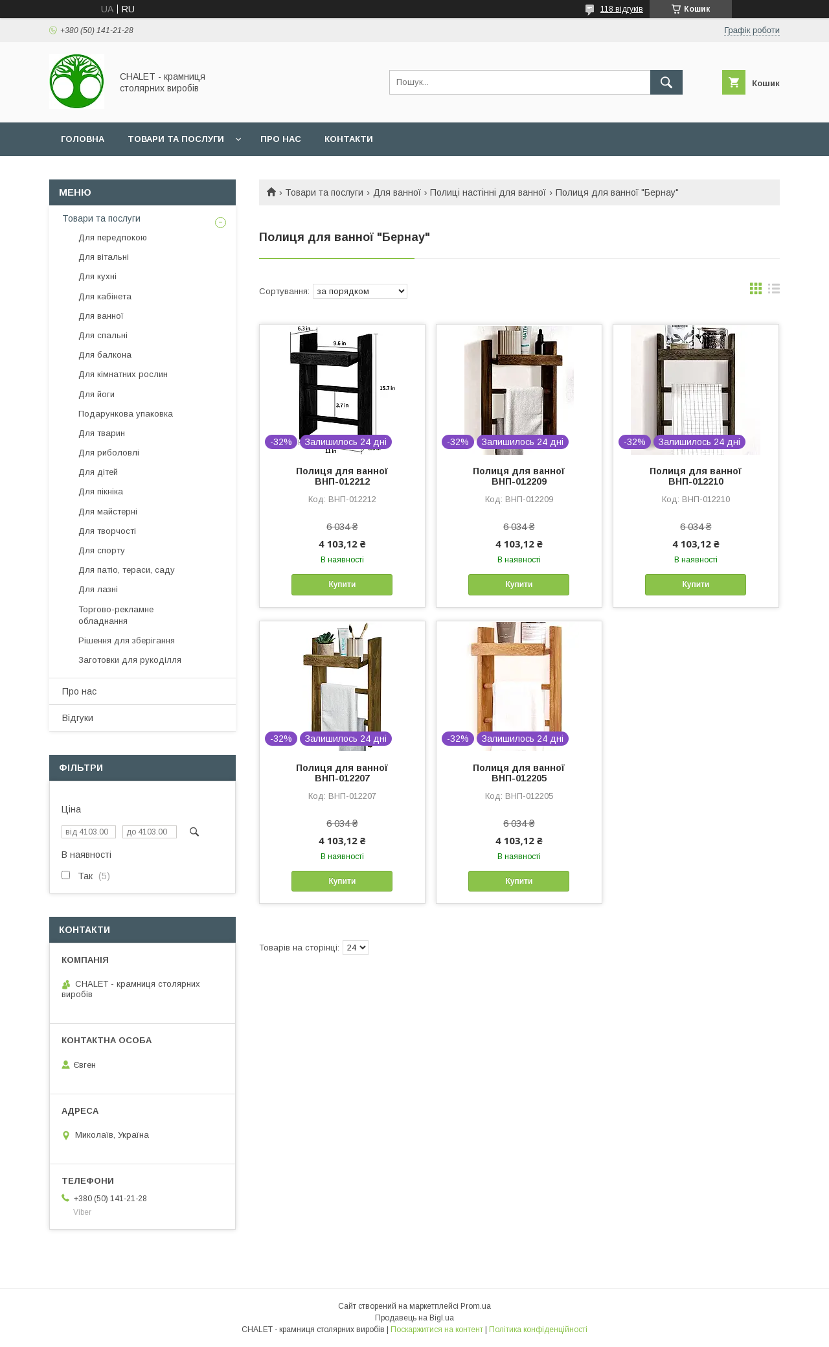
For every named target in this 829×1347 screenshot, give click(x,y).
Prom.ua (475, 1306)
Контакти (348, 139)
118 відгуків (621, 9)
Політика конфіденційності (538, 1329)
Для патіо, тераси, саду (126, 570)
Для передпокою (112, 237)
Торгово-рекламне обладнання (115, 615)
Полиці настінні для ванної (488, 192)
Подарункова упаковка (125, 414)
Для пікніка (100, 491)
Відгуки (77, 718)
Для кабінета (104, 296)
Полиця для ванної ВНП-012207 (342, 773)
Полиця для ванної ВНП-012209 (519, 476)
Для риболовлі (108, 452)
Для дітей (98, 472)
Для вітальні (103, 257)
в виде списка (774, 291)
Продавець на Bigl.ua (414, 1317)
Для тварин (101, 433)
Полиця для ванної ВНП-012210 (696, 476)
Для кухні (97, 276)
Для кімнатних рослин (123, 374)
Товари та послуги (176, 139)
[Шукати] (666, 82)
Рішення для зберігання (126, 640)
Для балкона (104, 355)
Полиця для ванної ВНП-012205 (519, 773)
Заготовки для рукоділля (129, 660)
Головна (82, 139)
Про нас (280, 139)
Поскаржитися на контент (437, 1329)
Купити (342, 584)
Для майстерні (107, 511)
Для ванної (397, 192)
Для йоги (96, 394)
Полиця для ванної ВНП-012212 (342, 476)
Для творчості (107, 531)
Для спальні (103, 335)
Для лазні (98, 589)
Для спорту (101, 550)
